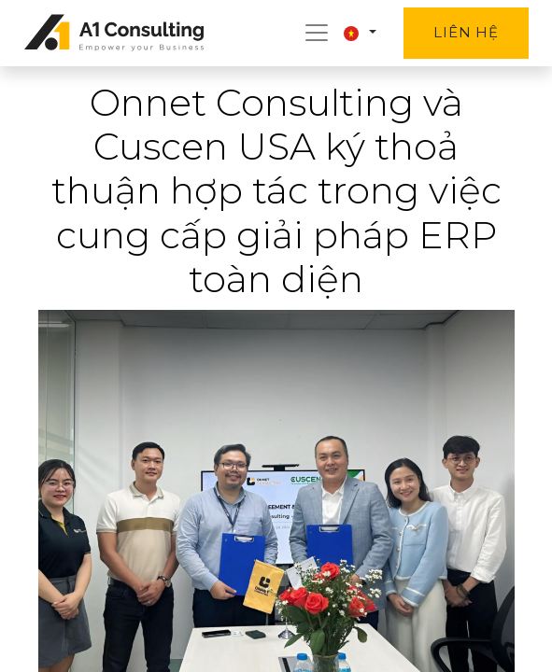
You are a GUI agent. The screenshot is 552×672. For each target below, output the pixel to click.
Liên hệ (465, 32)
